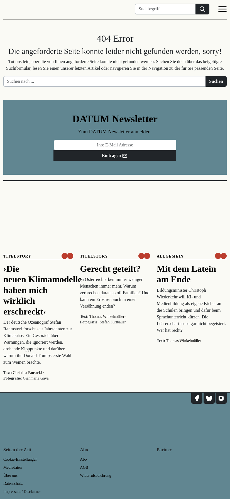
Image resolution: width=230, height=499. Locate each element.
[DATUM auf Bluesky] (209, 398)
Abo (83, 459)
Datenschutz (13, 483)
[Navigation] (222, 10)
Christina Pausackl (27, 373)
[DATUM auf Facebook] (196, 398)
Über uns (10, 475)
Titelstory (17, 256)
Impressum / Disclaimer (22, 492)
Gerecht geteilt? (110, 269)
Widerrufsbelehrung (95, 475)
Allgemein (170, 256)
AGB (84, 467)
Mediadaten (12, 467)
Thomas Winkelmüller (106, 317)
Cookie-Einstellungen (20, 459)
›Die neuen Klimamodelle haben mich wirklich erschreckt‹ (42, 290)
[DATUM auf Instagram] (221, 398)
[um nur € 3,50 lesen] (67, 256)
